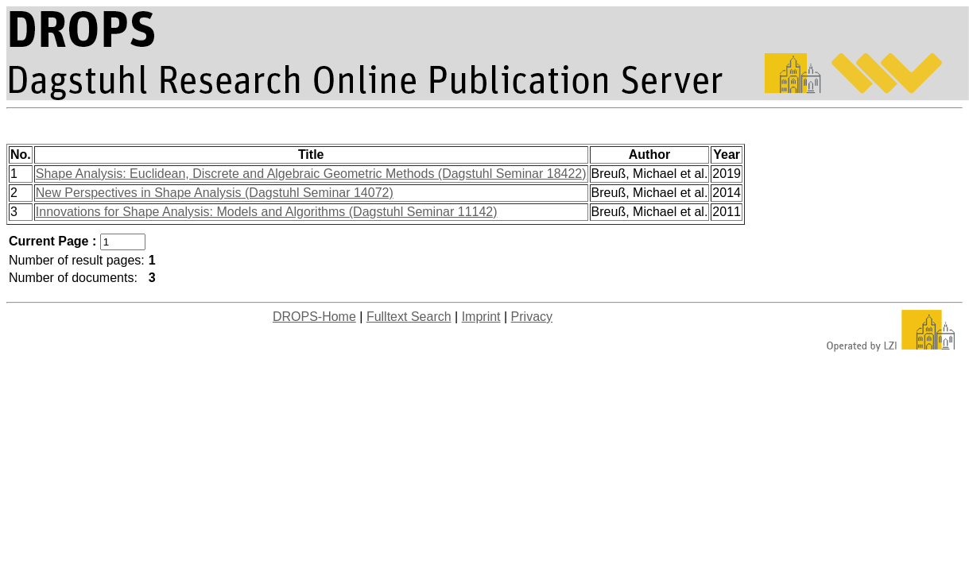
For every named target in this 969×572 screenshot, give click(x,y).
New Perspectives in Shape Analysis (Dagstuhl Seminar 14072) (214, 192)
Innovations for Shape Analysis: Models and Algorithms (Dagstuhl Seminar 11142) (267, 211)
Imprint (481, 316)
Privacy (531, 316)
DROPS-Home (314, 316)
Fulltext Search (409, 316)
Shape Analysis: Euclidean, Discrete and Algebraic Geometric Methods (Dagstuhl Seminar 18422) (311, 173)
